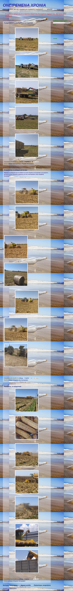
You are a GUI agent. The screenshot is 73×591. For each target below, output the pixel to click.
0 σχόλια (27, 161)
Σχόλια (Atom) (13, 588)
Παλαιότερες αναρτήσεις (42, 585)
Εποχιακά (24, 163)
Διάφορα (10, 163)
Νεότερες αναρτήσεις (10, 585)
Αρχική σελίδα (26, 585)
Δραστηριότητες (17, 163)
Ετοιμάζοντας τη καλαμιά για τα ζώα (15, 170)
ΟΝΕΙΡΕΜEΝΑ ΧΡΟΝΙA (24, 5)
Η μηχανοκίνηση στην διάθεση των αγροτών (18, 23)
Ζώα (20, 380)
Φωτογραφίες (30, 163)
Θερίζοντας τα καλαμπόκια (12, 386)
